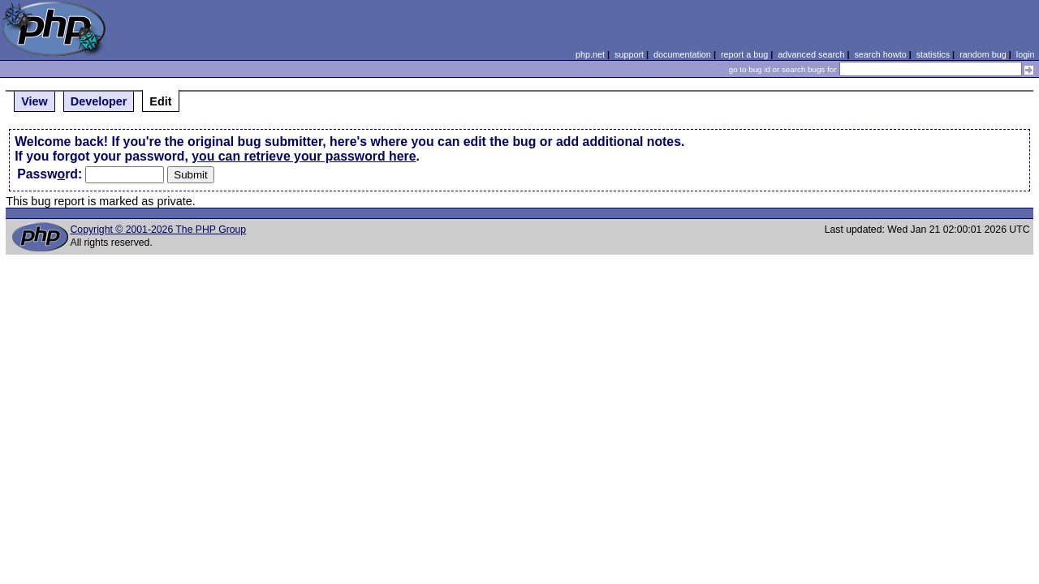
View (34, 101)
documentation (682, 54)
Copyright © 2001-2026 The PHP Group (159, 229)
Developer (99, 101)
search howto (880, 54)
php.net (590, 54)
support (629, 54)
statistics (933, 54)
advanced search (811, 54)
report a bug (744, 54)
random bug (983, 54)
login (1025, 54)
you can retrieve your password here (304, 156)
